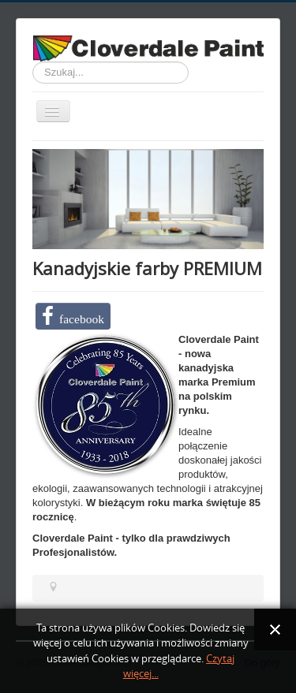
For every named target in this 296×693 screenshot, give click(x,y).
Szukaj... (32, 61)
